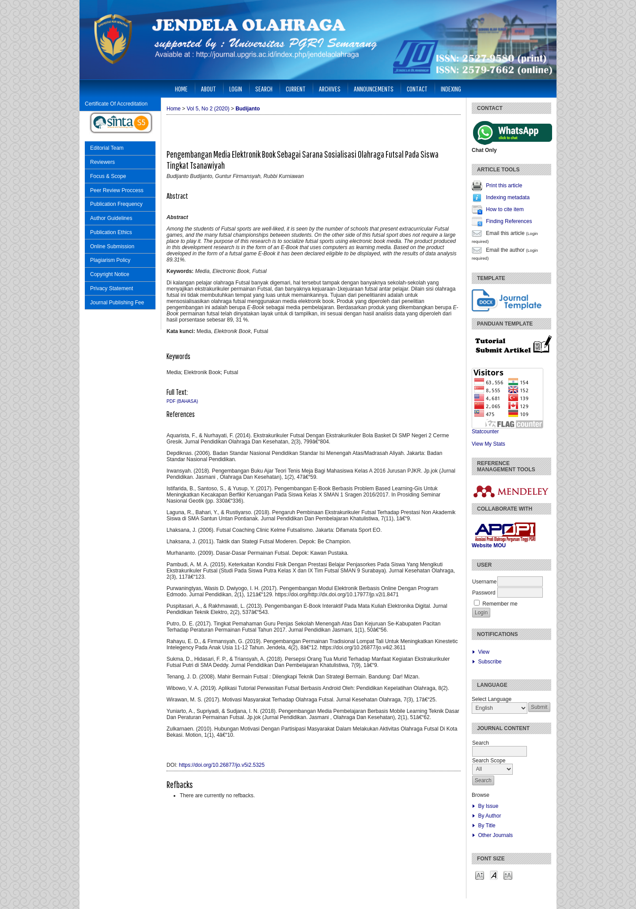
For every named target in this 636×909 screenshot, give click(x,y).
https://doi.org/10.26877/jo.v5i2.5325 (222, 765)
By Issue (488, 806)
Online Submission (112, 246)
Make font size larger (508, 875)
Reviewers (102, 162)
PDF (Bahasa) (182, 401)
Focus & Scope (108, 176)
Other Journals (495, 835)
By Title (486, 825)
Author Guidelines (111, 218)
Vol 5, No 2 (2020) (208, 109)
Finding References (509, 221)
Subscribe (489, 662)
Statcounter (485, 431)
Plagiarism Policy (110, 260)
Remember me (499, 604)
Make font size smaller (479, 875)
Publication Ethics (111, 232)
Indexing (451, 88)
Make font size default (493, 875)
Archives (330, 88)
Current (296, 88)
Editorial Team (107, 148)
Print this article (504, 185)
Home (181, 88)
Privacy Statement (111, 288)
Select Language (491, 699)
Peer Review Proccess (117, 190)
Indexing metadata (508, 197)
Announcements (374, 88)
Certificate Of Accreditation (116, 104)
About (208, 88)
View (483, 652)
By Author (489, 816)
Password (484, 593)
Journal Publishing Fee (117, 302)
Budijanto (247, 109)
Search (264, 88)
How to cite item (504, 209)
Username (484, 582)
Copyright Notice (109, 274)
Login (235, 88)
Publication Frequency (116, 204)
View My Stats (488, 444)
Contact (417, 88)
